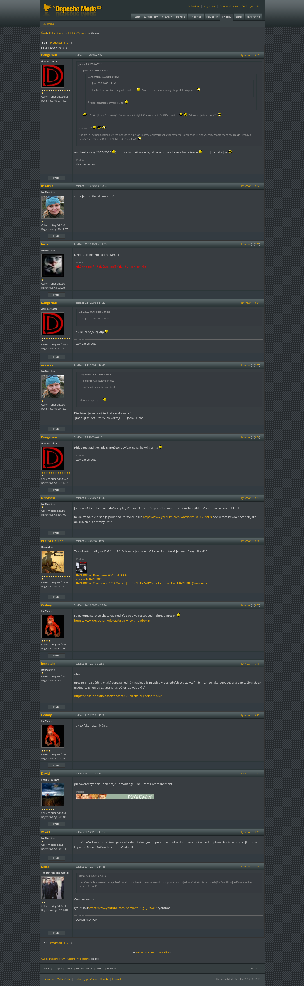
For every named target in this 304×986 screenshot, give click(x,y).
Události (196, 17)
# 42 (257, 773)
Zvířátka (164, 952)
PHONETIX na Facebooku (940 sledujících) (102, 575)
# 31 (257, 55)
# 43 (257, 832)
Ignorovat (246, 55)
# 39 (257, 605)
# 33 (257, 244)
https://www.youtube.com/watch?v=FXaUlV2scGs (177, 517)
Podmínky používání (86, 979)
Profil (56, 177)
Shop (239, 17)
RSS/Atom (48, 979)
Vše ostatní (83, 33)
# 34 (257, 302)
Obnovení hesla (229, 6)
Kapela (180, 17)
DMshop (100, 968)
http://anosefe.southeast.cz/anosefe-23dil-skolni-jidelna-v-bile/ (118, 696)
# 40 (257, 663)
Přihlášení (193, 6)
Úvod (136, 17)
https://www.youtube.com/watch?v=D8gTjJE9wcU (122, 908)
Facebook (253, 17)
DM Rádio (48, 23)
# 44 (257, 866)
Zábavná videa (145, 952)
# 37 (257, 498)
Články (167, 17)
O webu (104, 979)
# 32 (257, 185)
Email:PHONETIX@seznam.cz (189, 583)
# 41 (257, 715)
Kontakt (116, 979)
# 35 (257, 365)
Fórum (226, 17)
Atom (258, 968)
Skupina (58, 968)
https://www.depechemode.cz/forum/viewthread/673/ (112, 620)
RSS (251, 968)
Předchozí (56, 42)
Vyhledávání (64, 979)
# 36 (257, 437)
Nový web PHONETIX (89, 579)
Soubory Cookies (251, 6)
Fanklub (212, 17)
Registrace (209, 6)
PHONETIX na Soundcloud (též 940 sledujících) (104, 583)
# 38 (257, 540)
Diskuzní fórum (57, 33)
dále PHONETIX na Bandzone (152, 583)
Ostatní (71, 33)
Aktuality (151, 17)
